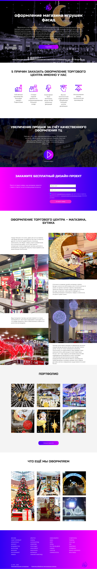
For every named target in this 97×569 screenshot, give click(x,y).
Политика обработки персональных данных (43, 566)
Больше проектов (49, 443)
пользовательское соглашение (64, 194)
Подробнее (48, 47)
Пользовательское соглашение (20, 566)
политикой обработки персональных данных (71, 195)
